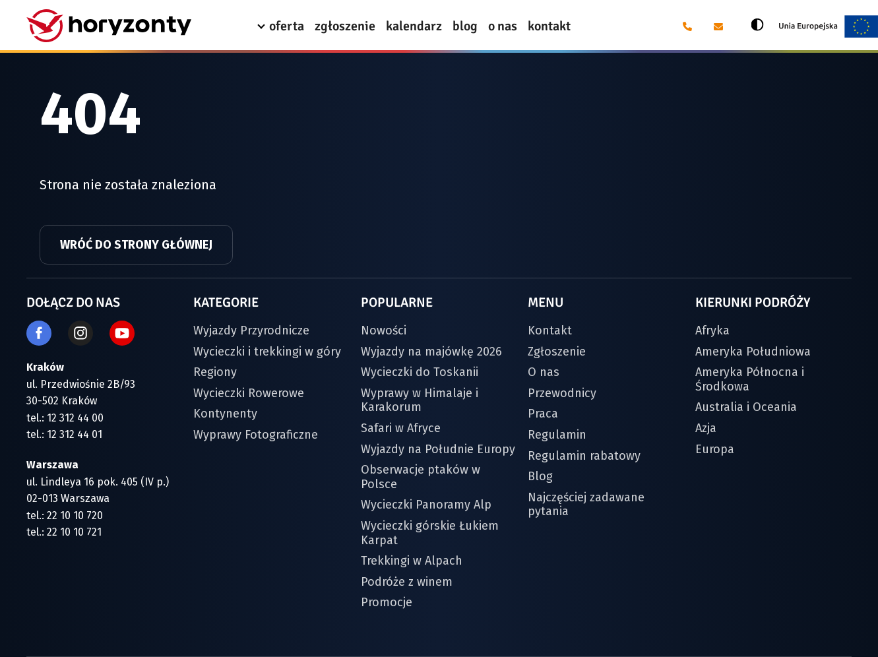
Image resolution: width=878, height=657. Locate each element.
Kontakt (550, 330)
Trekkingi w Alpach (411, 560)
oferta (286, 26)
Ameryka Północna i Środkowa (749, 379)
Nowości (383, 330)
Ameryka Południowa (753, 351)
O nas (543, 372)
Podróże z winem (407, 582)
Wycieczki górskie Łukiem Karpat (430, 533)
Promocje (386, 602)
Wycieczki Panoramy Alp (426, 504)
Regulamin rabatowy (584, 456)
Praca (543, 413)
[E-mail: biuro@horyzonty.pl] (717, 26)
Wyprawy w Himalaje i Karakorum (419, 400)
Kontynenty (225, 413)
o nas (502, 26)
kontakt (549, 26)
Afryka (712, 330)
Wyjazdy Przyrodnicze (251, 330)
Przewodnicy (562, 393)
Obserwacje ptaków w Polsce (420, 476)
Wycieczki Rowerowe (248, 393)
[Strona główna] (108, 26)
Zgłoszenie (557, 351)
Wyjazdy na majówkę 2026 (431, 351)
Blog (540, 476)
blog (465, 26)
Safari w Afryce (401, 428)
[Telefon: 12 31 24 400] (686, 26)
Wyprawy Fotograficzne (255, 434)
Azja (705, 428)
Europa (714, 449)
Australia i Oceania (746, 407)
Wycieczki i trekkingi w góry (267, 351)
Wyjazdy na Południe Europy (438, 449)
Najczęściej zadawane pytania (586, 504)
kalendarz (414, 26)
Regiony (215, 372)
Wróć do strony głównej (136, 244)
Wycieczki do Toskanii (419, 372)
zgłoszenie (345, 26)
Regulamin (557, 434)
